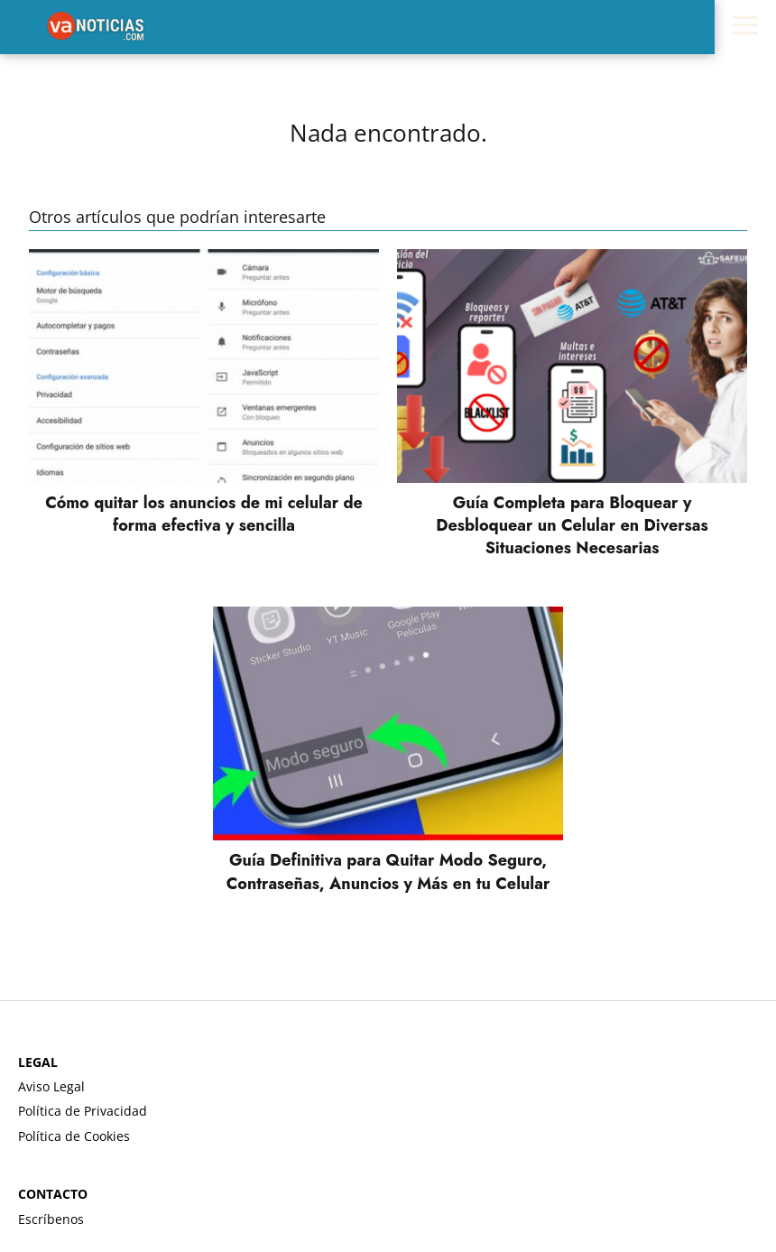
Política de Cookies (74, 1136)
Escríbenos (51, 1219)
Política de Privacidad (82, 1110)
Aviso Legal (51, 1086)
